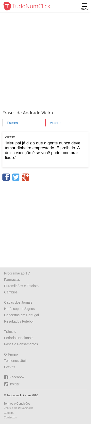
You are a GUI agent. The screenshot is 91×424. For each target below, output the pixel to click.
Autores (56, 123)
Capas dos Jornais (18, 302)
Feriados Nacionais (18, 338)
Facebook (14, 377)
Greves (9, 367)
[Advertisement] (45, 60)
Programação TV (17, 273)
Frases (12, 123)
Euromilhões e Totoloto (21, 286)
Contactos (10, 417)
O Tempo (11, 354)
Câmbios (10, 292)
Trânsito (10, 331)
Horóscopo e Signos (19, 309)
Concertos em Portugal (21, 315)
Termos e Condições (17, 403)
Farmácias (12, 280)
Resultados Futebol (18, 321)
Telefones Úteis (15, 361)
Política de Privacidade (18, 408)
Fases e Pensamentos (21, 344)
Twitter (11, 384)
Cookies (9, 413)
